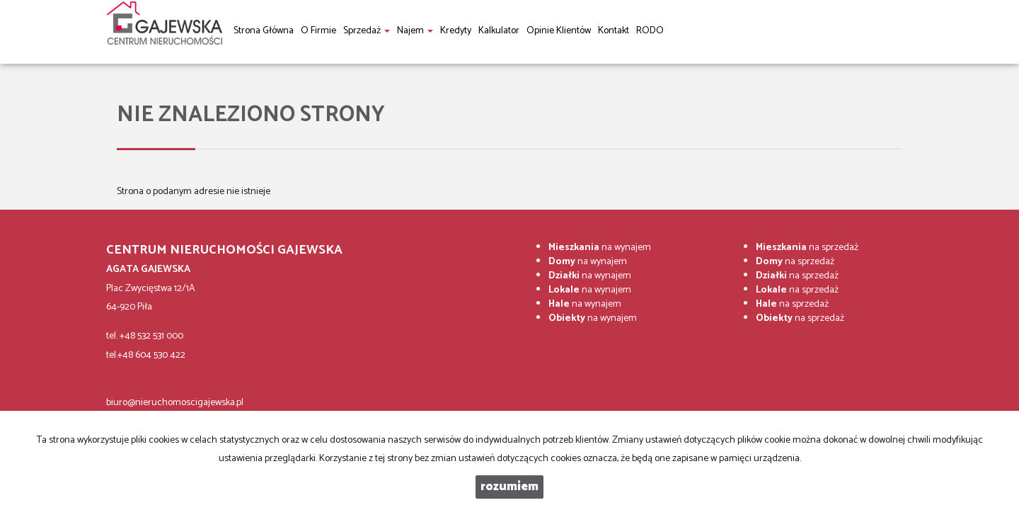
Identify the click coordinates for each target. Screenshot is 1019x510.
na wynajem (599, 247)
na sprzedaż (807, 247)
